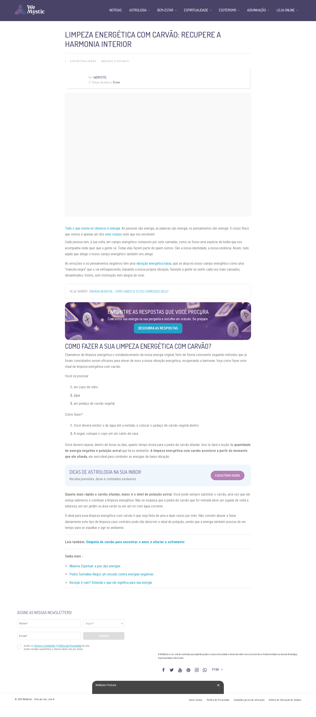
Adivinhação (256, 10)
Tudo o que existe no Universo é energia (92, 228)
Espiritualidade (83, 61)
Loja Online (286, 10)
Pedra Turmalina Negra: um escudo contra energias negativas (111, 574)
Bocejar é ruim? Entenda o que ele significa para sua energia (110, 582)
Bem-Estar (165, 10)
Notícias (116, 10)
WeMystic (99, 77)
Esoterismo (227, 10)
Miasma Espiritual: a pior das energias (94, 566)
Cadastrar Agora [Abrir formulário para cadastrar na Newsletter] (227, 475)
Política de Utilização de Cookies (285, 700)
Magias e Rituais (115, 61)
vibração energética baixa (153, 263)
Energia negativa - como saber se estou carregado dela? (128, 291)
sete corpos (113, 234)
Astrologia (138, 10)
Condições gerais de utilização (249, 700)
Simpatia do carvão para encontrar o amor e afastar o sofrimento (135, 542)
